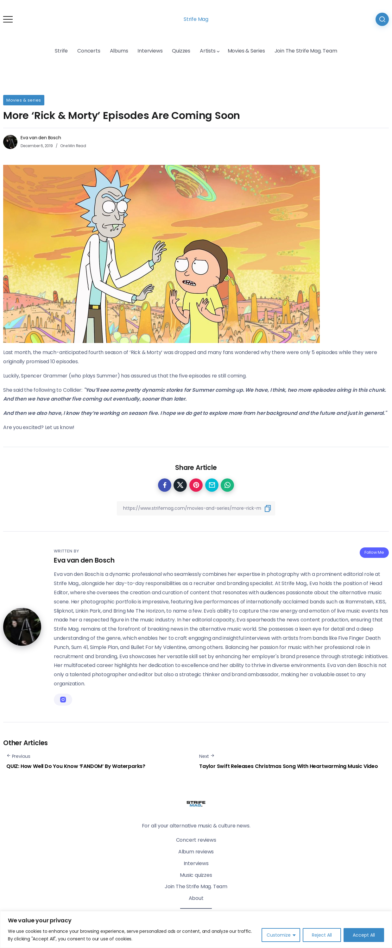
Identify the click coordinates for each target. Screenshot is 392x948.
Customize (279, 935)
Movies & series (23, 100)
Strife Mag (196, 19)
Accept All (364, 935)
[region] (196, 929)
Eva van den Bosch (41, 137)
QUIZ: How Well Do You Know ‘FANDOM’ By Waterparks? (75, 766)
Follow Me (374, 552)
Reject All (322, 935)
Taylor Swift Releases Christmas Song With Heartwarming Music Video (288, 766)
